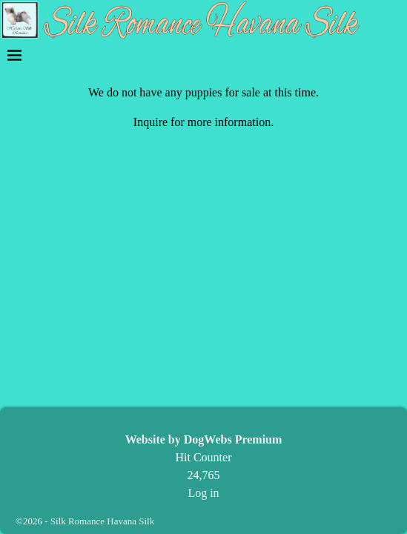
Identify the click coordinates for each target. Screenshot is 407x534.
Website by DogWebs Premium (203, 439)
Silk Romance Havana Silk (102, 521)
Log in (203, 493)
